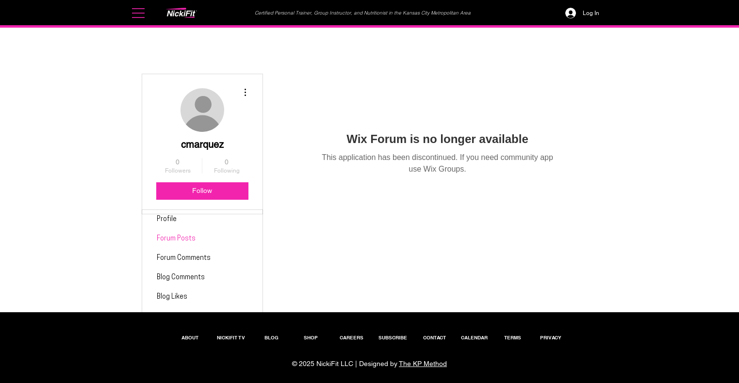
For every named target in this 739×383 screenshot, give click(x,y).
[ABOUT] (190, 337)
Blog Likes (172, 297)
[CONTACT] (434, 337)
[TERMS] (513, 337)
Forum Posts (176, 238)
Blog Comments (181, 277)
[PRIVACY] (551, 337)
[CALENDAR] (475, 337)
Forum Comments (184, 258)
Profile (167, 219)
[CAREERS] (351, 337)
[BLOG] (271, 337)
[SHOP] (311, 337)
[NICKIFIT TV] (230, 337)
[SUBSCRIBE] (393, 337)
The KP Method (423, 363)
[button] (138, 13)
